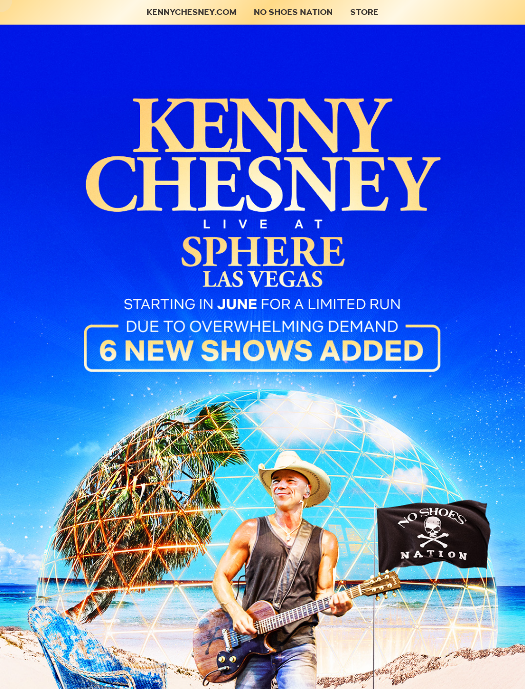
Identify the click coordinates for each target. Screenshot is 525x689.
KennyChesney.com (191, 12)
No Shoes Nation (293, 12)
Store (364, 12)
